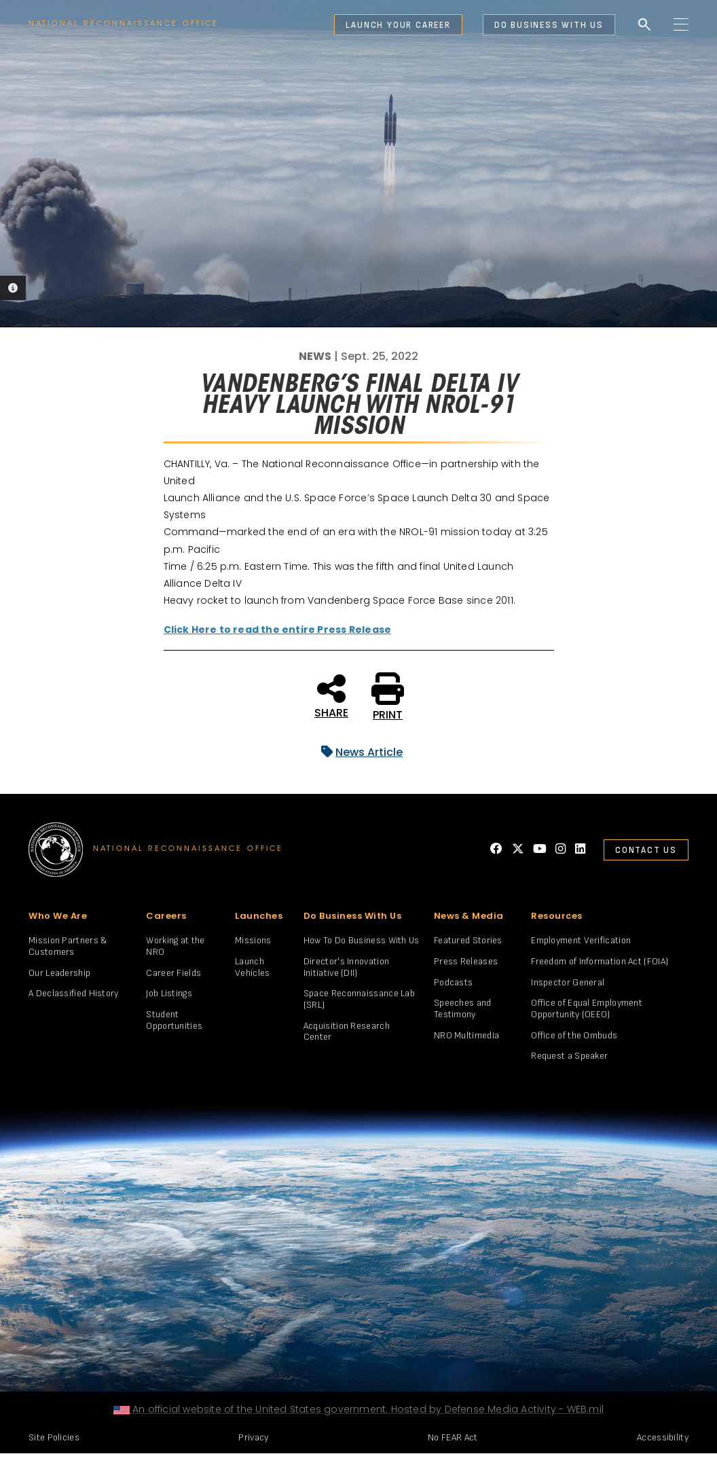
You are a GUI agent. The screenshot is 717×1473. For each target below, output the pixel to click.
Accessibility (662, 1437)
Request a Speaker (569, 1055)
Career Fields (173, 973)
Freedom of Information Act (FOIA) (599, 961)
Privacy (253, 1437)
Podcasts (453, 982)
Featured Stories (468, 940)
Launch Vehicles (252, 967)
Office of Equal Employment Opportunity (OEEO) (586, 1008)
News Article (358, 752)
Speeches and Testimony (463, 1008)
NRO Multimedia (466, 1035)
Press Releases (466, 961)
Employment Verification (581, 940)
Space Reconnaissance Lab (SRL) (359, 999)
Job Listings (169, 993)
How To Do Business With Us (362, 940)
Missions (253, 940)
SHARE (331, 695)
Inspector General (567, 982)
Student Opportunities (174, 1020)
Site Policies (54, 1437)
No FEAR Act (452, 1437)
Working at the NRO (175, 946)
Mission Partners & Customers (68, 946)
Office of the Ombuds (574, 1035)
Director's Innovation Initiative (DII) (346, 967)
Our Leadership (59, 973)
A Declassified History (74, 993)
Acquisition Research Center (347, 1031)
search (644, 25)
